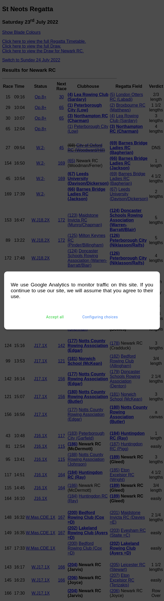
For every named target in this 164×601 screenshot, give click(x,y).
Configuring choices (100, 317)
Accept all (55, 317)
